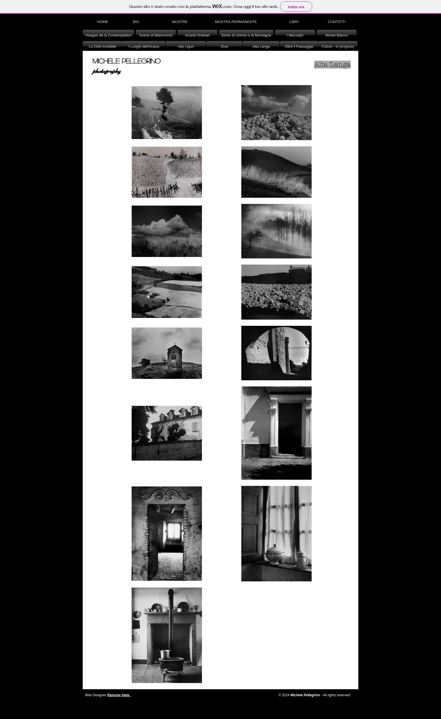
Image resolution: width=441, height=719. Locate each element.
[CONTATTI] (337, 22)
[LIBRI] (294, 22)
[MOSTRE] (180, 22)
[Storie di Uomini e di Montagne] (246, 35)
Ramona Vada (118, 695)
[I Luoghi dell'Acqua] (143, 46)
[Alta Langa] (261, 46)
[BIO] (136, 22)
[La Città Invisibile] (102, 46)
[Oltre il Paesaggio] (299, 46)
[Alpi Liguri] (186, 46)
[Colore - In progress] (337, 46)
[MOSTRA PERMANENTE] (236, 22)
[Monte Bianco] (337, 35)
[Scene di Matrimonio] (156, 35)
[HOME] (103, 22)
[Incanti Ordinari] (197, 35)
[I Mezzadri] (295, 35)
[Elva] (224, 46)
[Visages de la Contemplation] (108, 35)
